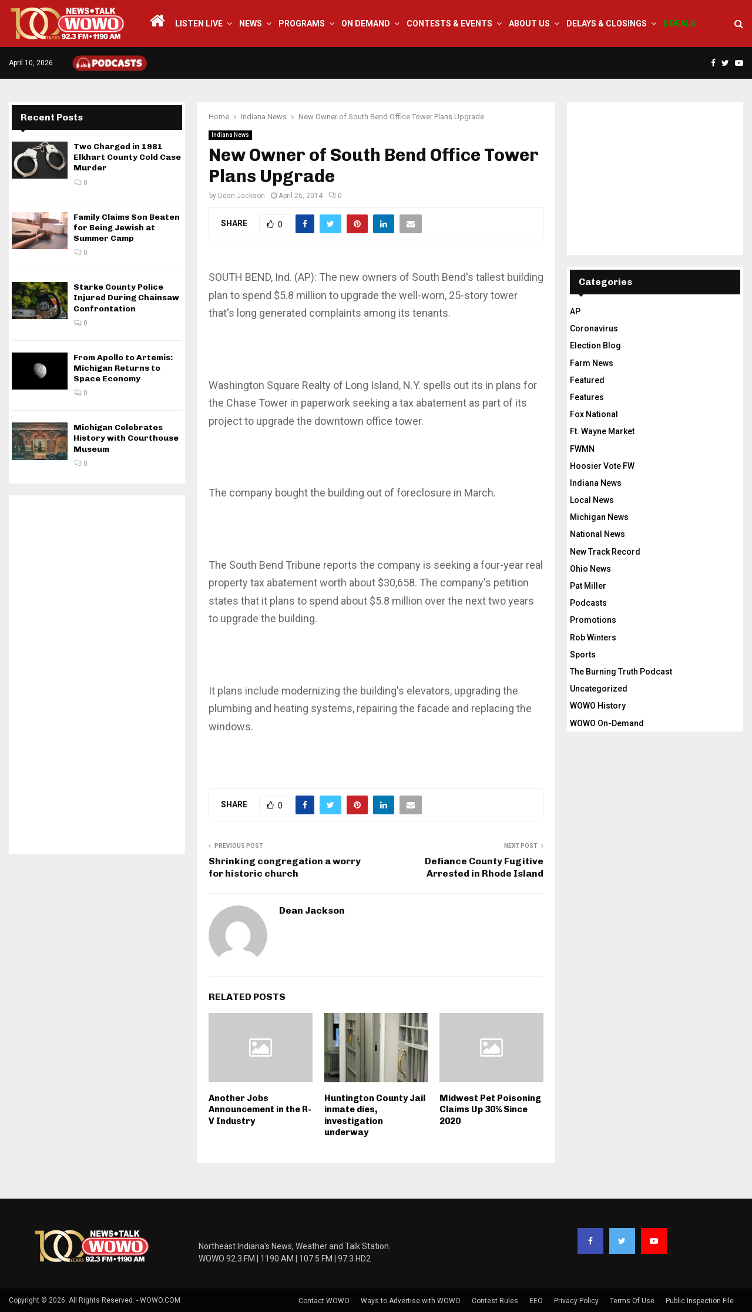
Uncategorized (598, 688)
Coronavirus (594, 328)
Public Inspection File (700, 1301)
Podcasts (588, 603)
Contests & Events (449, 23)
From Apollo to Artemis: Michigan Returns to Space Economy (123, 368)
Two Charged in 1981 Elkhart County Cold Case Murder (127, 157)
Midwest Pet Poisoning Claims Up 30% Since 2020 (490, 1109)
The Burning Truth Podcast (621, 671)
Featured (587, 380)
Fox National (594, 414)
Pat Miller (588, 585)
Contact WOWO (324, 1301)
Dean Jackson (241, 196)
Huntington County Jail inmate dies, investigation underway (374, 1115)
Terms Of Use (632, 1301)
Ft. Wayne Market (602, 431)
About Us (529, 23)
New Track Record (605, 551)
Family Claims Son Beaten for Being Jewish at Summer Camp (126, 227)
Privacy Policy (576, 1301)
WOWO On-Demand (607, 723)
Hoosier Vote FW (602, 466)
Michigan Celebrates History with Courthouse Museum (126, 438)
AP (575, 311)
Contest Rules (495, 1301)
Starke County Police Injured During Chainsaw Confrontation (126, 297)
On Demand (365, 23)
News (250, 23)
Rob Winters (593, 637)
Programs (301, 23)
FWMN (582, 449)
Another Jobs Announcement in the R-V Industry (260, 1109)
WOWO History (598, 705)
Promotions (593, 620)
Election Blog (595, 345)
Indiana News (230, 135)
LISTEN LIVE (199, 23)
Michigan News (599, 517)
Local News (592, 500)
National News (597, 534)
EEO (536, 1301)
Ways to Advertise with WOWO (411, 1301)
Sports (583, 654)
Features (587, 397)
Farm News (591, 363)
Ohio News (590, 568)
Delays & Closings (606, 23)
